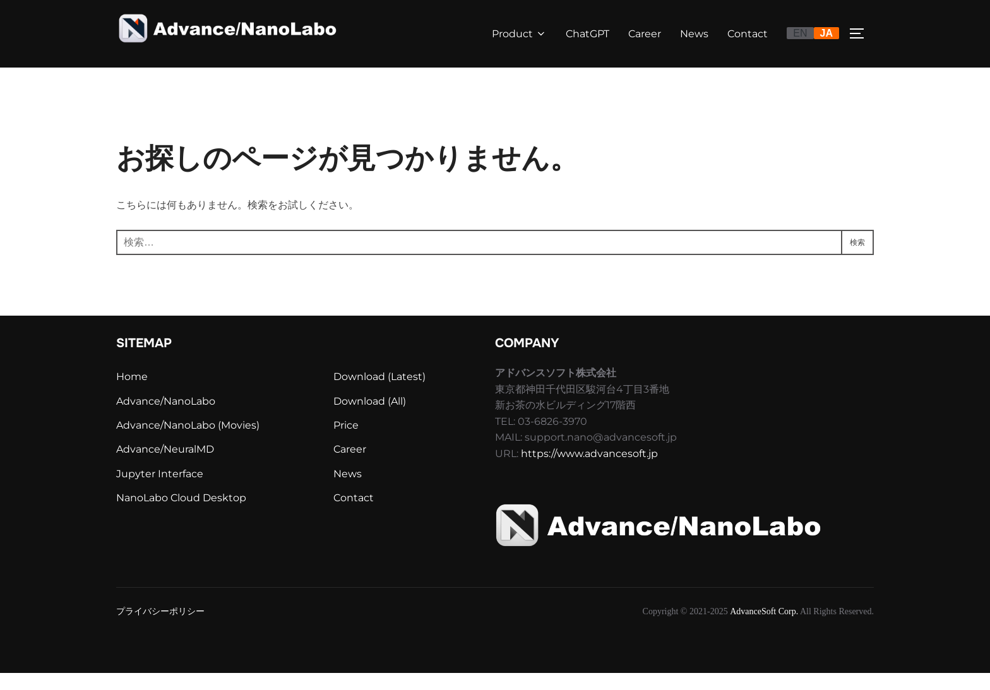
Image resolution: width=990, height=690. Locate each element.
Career (644, 34)
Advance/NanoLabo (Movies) (187, 442)
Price (346, 442)
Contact (747, 34)
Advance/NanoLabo (165, 418)
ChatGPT (587, 34)
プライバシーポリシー (160, 628)
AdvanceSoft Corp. (764, 628)
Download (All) (369, 418)
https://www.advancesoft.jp (589, 471)
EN (800, 33)
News (694, 34)
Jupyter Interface (159, 491)
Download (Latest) (379, 394)
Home (132, 394)
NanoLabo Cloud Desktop (181, 515)
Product (519, 34)
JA (826, 33)
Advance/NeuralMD (165, 466)
